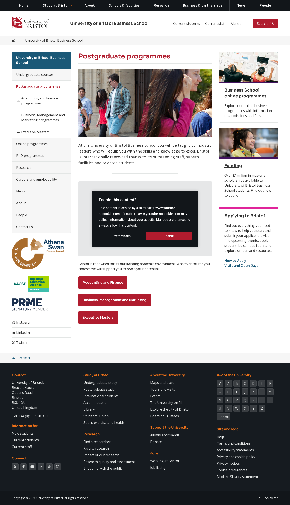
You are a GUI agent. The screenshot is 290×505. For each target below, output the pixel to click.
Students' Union (96, 416)
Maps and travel (162, 382)
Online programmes (32, 143)
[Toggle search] (265, 23)
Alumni (236, 23)
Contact (19, 375)
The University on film (167, 402)
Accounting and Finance (103, 282)
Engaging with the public (102, 468)
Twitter (22, 342)
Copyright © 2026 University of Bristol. (37, 498)
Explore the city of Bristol (169, 409)
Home (24, 5)
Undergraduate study (100, 382)
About (90, 5)
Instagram (24, 322)
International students (101, 396)
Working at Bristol (164, 461)
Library (89, 409)
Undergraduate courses (35, 74)
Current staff (215, 23)
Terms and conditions (234, 443)
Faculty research (96, 448)
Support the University (169, 427)
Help (220, 436)
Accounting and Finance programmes (39, 100)
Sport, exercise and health (103, 422)
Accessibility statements (235, 450)
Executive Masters (35, 132)
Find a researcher (97, 441)
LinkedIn (23, 332)
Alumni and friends (164, 435)
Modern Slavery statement (237, 476)
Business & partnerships (202, 5)
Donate (156, 441)
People (265, 5)
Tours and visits (162, 389)
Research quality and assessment (109, 461)
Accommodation (95, 402)
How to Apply (235, 260)
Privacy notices (228, 463)
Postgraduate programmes (38, 86)
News (240, 5)
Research (161, 5)
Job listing (158, 467)
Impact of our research (101, 455)
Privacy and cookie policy (236, 456)
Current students (186, 23)
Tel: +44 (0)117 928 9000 (30, 416)
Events (155, 396)
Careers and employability (36, 179)
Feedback (24, 357)
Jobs (154, 453)
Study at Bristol (55, 5)
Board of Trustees (164, 416)
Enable (169, 236)
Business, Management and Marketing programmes (43, 117)
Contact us (24, 227)
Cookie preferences (232, 470)
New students (23, 433)
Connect (19, 458)
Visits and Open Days (241, 265)
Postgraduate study (98, 389)
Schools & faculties (124, 5)
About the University (167, 375)
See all (224, 416)
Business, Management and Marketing (115, 300)
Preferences (121, 236)
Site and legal (228, 429)
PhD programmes (30, 155)
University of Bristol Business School (109, 23)
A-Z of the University (234, 375)
